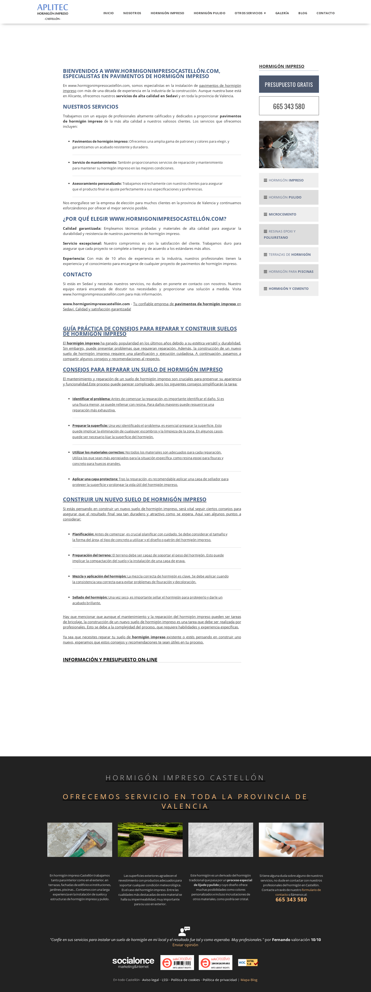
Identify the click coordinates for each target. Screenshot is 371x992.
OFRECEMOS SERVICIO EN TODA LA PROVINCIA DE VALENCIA (185, 801)
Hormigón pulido (209, 13)
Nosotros (132, 13)
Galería (282, 13)
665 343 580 (289, 106)
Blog (302, 13)
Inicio (108, 13)
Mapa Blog (249, 980)
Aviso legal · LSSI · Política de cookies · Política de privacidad (189, 980)
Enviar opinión (185, 945)
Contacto (326, 13)
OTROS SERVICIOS (249, 13)
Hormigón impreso (167, 13)
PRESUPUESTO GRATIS (289, 84)
